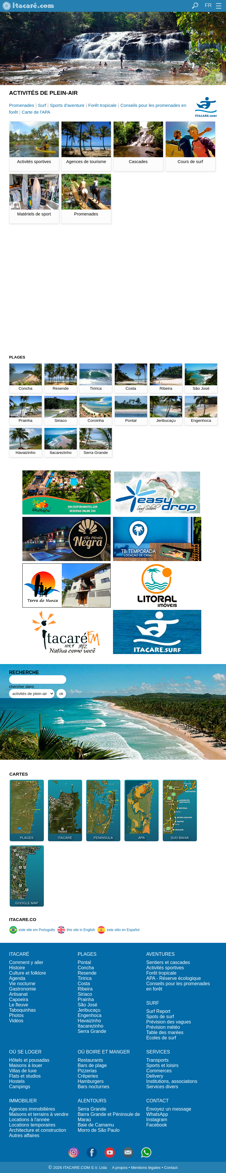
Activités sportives (165, 967)
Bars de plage (92, 1065)
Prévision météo (163, 1027)
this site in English (76, 930)
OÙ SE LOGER (25, 1051)
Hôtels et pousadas (29, 1060)
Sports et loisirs (162, 1065)
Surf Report (158, 1011)
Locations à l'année (29, 1119)
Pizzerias (87, 1070)
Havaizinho (89, 1020)
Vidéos (16, 1020)
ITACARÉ (19, 954)
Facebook (156, 1124)
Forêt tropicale (102, 105)
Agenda (17, 978)
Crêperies (88, 1076)
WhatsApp (157, 1114)
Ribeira (85, 988)
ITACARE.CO (22, 919)
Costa (84, 983)
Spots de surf (160, 1016)
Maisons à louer (25, 1065)
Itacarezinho (90, 1025)
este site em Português (32, 930)
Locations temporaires (32, 1124)
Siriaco (85, 994)
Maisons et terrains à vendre (39, 1114)
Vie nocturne (22, 983)
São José (87, 1004)
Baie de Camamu (96, 1124)
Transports (157, 1060)
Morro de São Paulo (98, 1130)
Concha (86, 967)
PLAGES (87, 954)
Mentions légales (145, 1167)
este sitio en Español (118, 930)
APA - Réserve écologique (173, 978)
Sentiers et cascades (168, 962)
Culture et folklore (27, 972)
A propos (120, 1167)
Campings (19, 1086)
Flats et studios (25, 1076)
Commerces (159, 1070)
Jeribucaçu (89, 1010)
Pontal (84, 962)
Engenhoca (90, 1015)
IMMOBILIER (23, 1100)
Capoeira (18, 999)
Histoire (17, 967)
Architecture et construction (37, 1130)
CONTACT (157, 1100)
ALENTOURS (92, 1100)
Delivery (154, 1076)
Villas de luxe (23, 1070)
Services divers (162, 1086)
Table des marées (164, 1032)
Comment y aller (26, 962)
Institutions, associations (171, 1081)
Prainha (86, 999)
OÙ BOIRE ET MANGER (104, 1051)
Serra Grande (92, 1031)
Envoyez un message (168, 1108)
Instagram (156, 1119)
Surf (42, 105)
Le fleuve (18, 1004)
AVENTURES (160, 954)
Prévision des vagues (168, 1021)
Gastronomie (22, 988)
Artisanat (18, 994)
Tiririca (85, 978)
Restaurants (90, 1060)
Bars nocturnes (93, 1086)
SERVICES (158, 1051)
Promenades (21, 105)
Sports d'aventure (67, 105)
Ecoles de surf (161, 1037)
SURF (152, 1003)
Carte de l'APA (36, 112)
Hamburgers (91, 1081)
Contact (171, 1167)
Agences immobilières (32, 1108)
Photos (16, 1015)
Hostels (17, 1081)
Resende (87, 972)
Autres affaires (24, 1135)
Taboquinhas (22, 1010)
